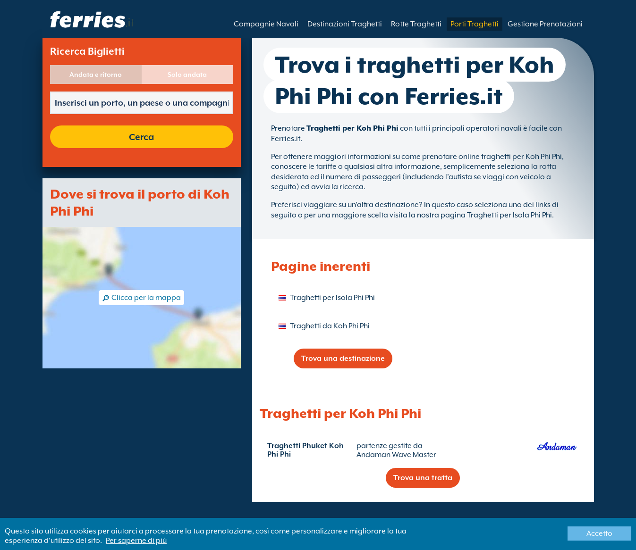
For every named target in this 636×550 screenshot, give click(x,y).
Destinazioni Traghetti (344, 24)
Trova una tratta (422, 478)
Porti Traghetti (474, 24)
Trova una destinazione (343, 358)
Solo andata (187, 74)
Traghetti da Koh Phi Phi (330, 326)
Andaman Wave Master (396, 454)
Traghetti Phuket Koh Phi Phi (305, 450)
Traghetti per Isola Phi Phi (332, 297)
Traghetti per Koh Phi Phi (352, 128)
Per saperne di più (136, 540)
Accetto (599, 533)
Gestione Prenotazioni (545, 24)
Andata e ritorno (95, 74)
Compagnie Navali (266, 24)
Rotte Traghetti (416, 24)
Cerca (141, 137)
